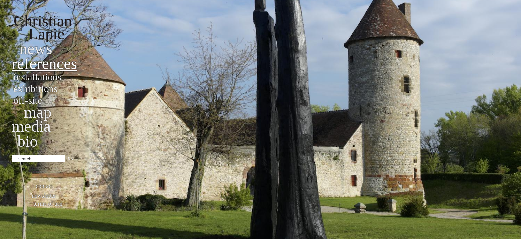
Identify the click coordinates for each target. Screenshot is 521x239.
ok (70, 158)
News (35, 48)
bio (27, 141)
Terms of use (47, 203)
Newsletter (44, 195)
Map (38, 112)
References (44, 63)
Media (31, 126)
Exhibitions (35, 88)
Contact (44, 186)
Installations (37, 76)
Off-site (27, 100)
